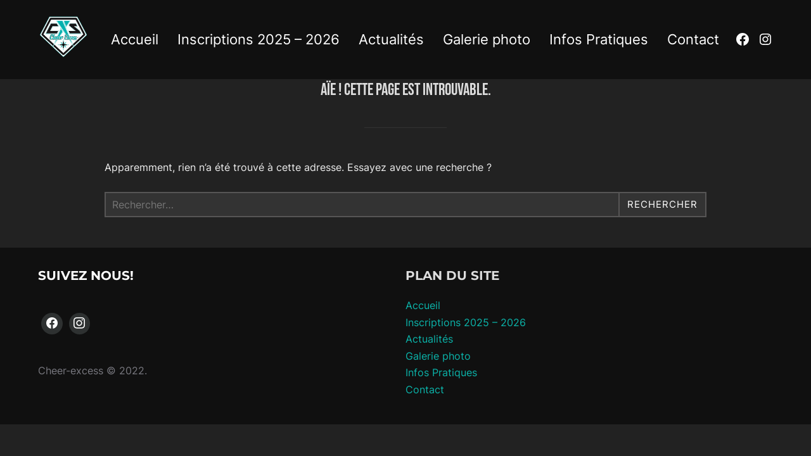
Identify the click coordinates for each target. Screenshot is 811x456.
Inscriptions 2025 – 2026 (258, 39)
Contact (693, 39)
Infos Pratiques (598, 39)
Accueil (134, 39)
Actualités (391, 39)
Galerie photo (486, 39)
